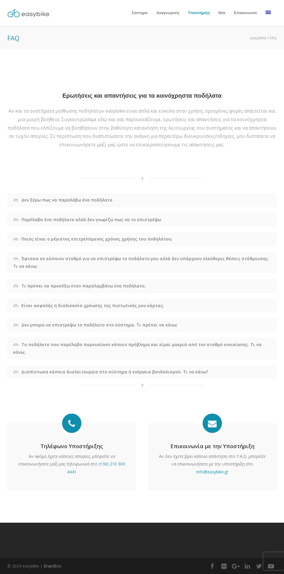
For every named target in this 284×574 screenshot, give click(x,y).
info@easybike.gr (212, 472)
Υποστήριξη (199, 12)
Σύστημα (140, 12)
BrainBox (52, 566)
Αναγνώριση (167, 12)
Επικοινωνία (245, 12)
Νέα (221, 12)
